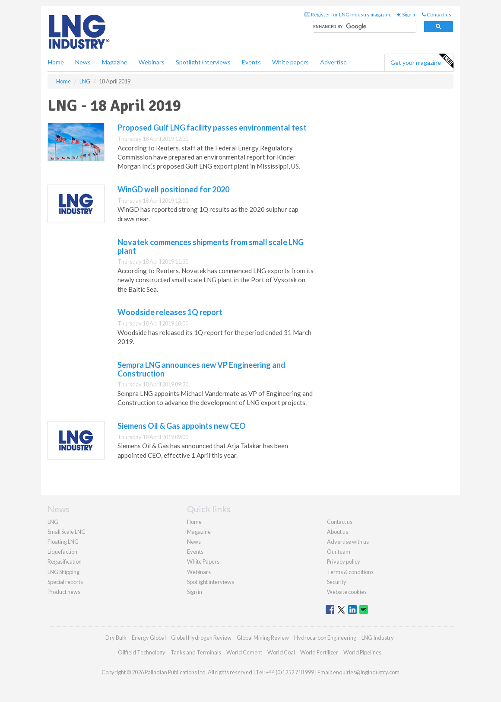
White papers (290, 62)
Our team (338, 551)
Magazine (114, 62)
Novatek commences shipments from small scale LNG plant (210, 246)
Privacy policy (343, 561)
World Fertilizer (319, 652)
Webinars (152, 62)
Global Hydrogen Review (201, 637)
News (194, 541)
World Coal (281, 652)
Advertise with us (348, 541)
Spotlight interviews (203, 62)
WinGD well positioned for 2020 (173, 189)
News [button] (83, 62)
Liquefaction (62, 551)
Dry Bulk (116, 637)
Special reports (65, 581)
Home (56, 62)
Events (251, 62)
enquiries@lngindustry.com (366, 672)
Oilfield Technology (141, 652)
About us (337, 531)
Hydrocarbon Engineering (325, 637)
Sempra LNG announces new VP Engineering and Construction (201, 369)
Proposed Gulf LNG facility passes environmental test (212, 127)
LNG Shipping (63, 571)
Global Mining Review (263, 637)
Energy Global (149, 637)
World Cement (244, 652)
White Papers (203, 561)
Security (336, 581)
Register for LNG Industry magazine (348, 14)
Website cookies (347, 591)
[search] (364, 27)
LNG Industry (377, 637)
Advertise (333, 62)
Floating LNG (63, 541)
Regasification (65, 561)
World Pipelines (362, 652)
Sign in (407, 14)
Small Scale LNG (67, 531)
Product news (64, 591)
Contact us (436, 14)
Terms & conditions (350, 571)
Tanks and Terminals (196, 652)
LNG (53, 521)
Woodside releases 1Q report (169, 312)
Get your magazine (421, 61)
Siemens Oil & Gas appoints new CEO (181, 426)
